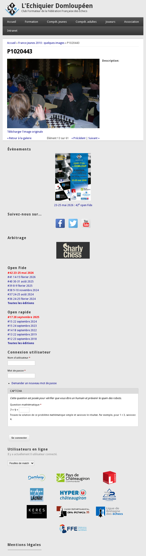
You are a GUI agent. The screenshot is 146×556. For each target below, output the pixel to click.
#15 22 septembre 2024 (22, 321)
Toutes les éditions (21, 303)
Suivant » (93, 138)
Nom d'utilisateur (19, 357)
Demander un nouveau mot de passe (34, 383)
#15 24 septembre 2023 (22, 325)
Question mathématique (25, 404)
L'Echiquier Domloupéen (57, 6)
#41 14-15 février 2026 (22, 277)
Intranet (12, 30)
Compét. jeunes (57, 21)
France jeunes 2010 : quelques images (41, 43)
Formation (31, 21)
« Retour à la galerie (19, 138)
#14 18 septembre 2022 (22, 330)
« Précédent (78, 138)
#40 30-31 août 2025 (21, 281)
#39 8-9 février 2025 (20, 285)
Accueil (11, 21)
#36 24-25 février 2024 (22, 298)
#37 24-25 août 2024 (21, 294)
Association (131, 21)
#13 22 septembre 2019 (22, 334)
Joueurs (110, 21)
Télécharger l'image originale (25, 131)
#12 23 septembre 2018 (22, 339)
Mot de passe (17, 370)
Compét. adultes (86, 21)
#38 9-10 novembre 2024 (23, 290)
